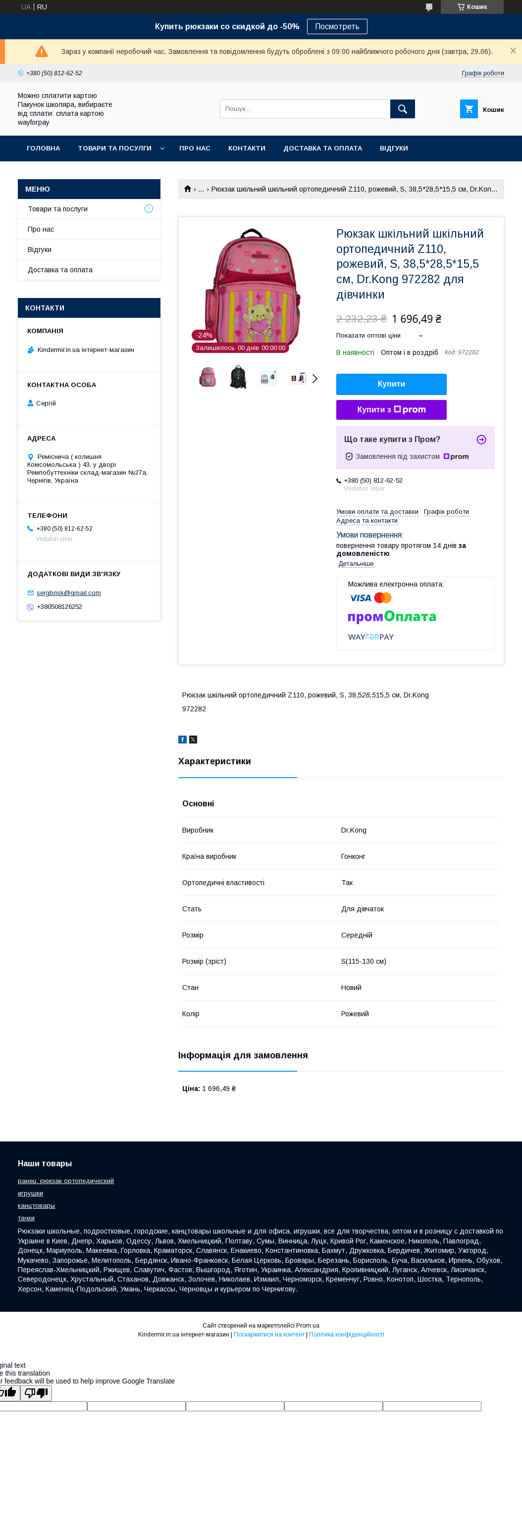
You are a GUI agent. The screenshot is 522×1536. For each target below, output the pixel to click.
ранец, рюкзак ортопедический (66, 1181)
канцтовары (36, 1205)
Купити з (391, 409)
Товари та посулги (115, 148)
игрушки (30, 1193)
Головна (43, 148)
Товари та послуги (58, 209)
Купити (392, 384)
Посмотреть (337, 26)
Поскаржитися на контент (269, 1334)
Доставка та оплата (322, 148)
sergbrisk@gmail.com (69, 592)
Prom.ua (307, 1325)
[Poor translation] (36, 1393)
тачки (26, 1218)
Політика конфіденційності (346, 1334)
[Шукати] (402, 108)
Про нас (194, 148)
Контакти (246, 148)
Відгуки (394, 148)
